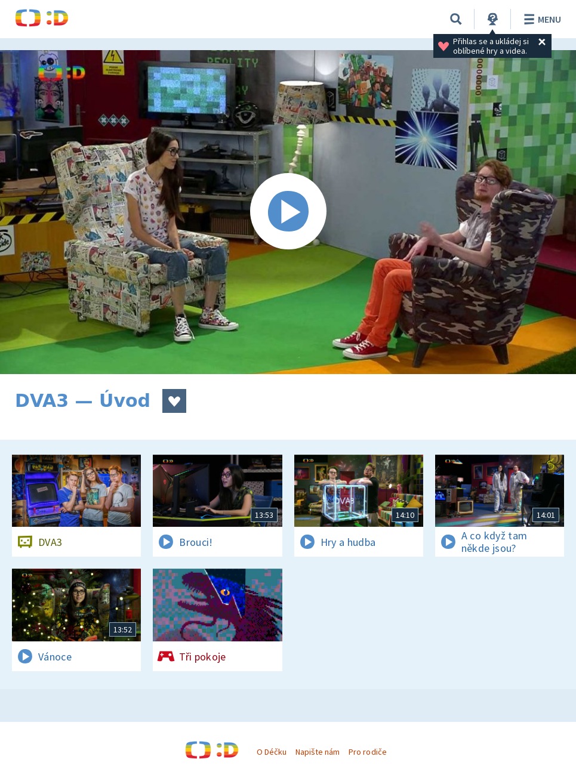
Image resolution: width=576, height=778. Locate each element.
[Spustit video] (288, 212)
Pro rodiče (367, 751)
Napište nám (317, 751)
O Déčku (272, 751)
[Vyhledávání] (456, 19)
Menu (540, 19)
